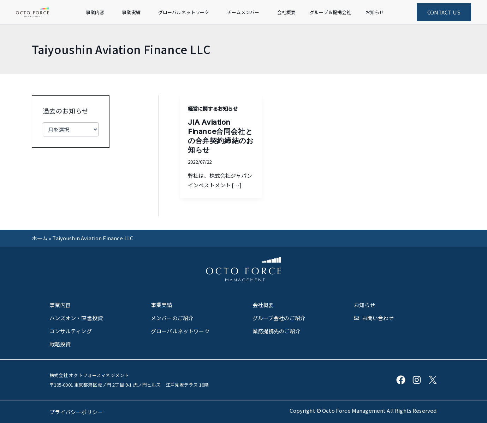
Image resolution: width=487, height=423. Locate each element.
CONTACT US (444, 12)
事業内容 (60, 305)
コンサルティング (70, 331)
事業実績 (161, 305)
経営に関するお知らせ (213, 108)
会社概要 (286, 12)
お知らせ (375, 12)
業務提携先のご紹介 (277, 331)
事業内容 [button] (95, 12)
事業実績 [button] (131, 12)
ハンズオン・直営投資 (76, 318)
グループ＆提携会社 (330, 12)
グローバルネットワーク (180, 331)
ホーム (40, 238)
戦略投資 (60, 344)
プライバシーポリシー (76, 412)
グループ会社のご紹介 (279, 318)
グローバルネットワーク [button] (183, 12)
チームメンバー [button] (243, 12)
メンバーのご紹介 (172, 318)
